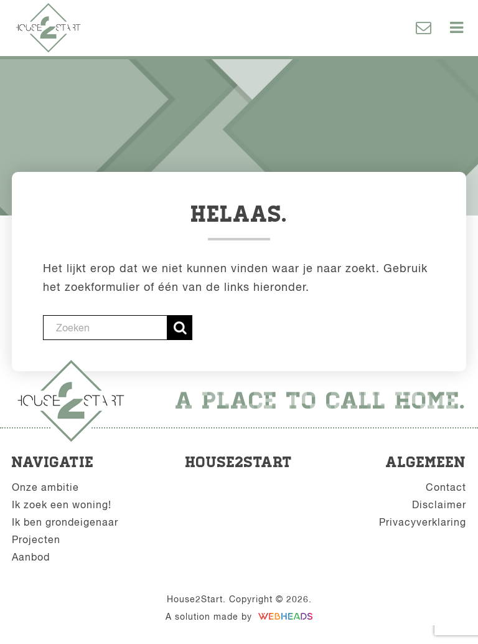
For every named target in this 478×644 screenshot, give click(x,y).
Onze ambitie (45, 487)
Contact (446, 487)
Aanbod (31, 556)
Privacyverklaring (422, 522)
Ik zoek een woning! (61, 504)
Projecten (36, 539)
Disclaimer (439, 504)
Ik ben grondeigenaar (65, 522)
